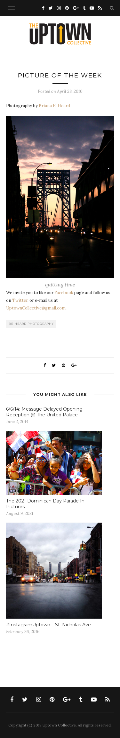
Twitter (20, 300)
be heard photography (31, 323)
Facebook (63, 292)
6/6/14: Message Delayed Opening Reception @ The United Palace (44, 412)
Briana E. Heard (54, 105)
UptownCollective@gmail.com (36, 308)
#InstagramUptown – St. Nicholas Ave (48, 625)
